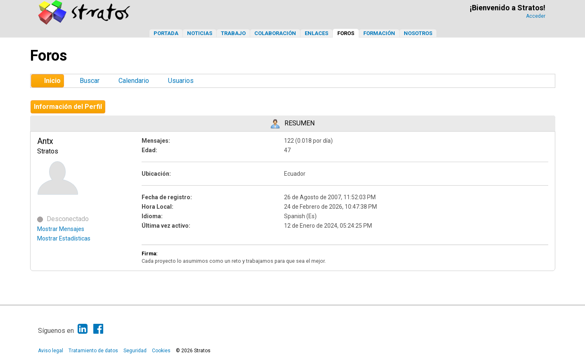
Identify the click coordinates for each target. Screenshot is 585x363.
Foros (345, 33)
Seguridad (135, 351)
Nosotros (418, 33)
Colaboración (275, 33)
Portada (166, 33)
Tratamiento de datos (93, 351)
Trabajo (233, 33)
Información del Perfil (68, 107)
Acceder (535, 16)
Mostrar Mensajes (60, 229)
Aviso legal (50, 351)
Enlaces (316, 33)
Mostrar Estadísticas (63, 238)
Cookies (161, 351)
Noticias (199, 33)
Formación (379, 33)
